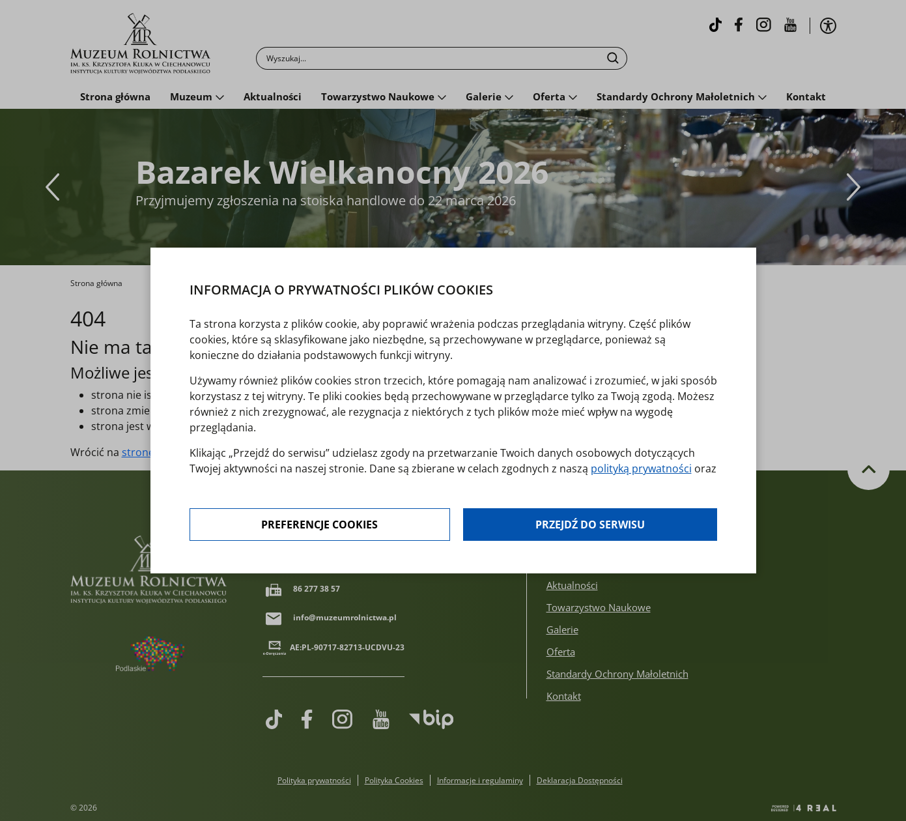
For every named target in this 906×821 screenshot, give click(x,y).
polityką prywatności (641, 468)
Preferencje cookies (319, 524)
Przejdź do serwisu (590, 524)
